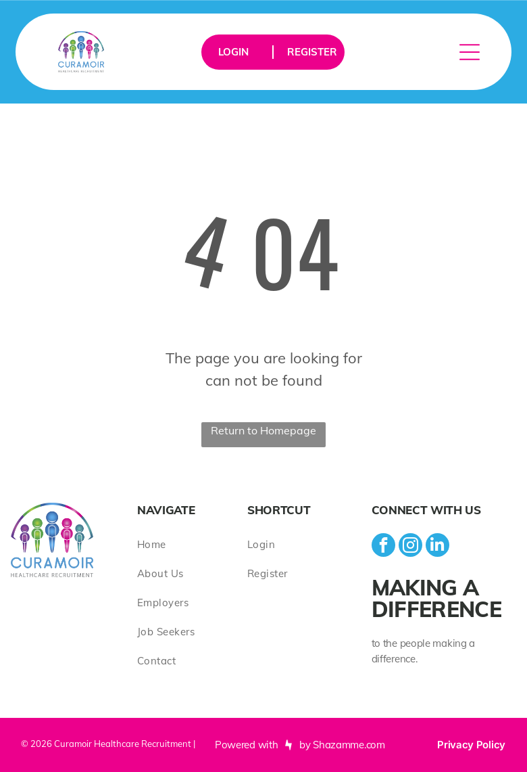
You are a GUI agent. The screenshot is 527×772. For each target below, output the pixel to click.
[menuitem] (192, 544)
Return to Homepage (263, 430)
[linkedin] (437, 546)
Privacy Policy (471, 744)
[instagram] (410, 546)
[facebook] (383, 546)
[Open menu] (469, 52)
